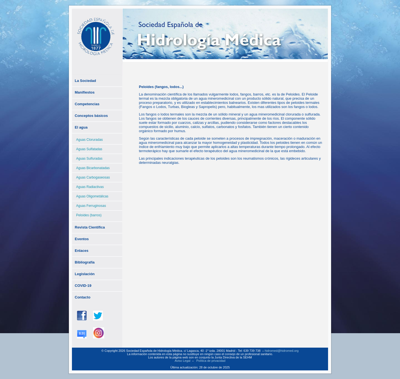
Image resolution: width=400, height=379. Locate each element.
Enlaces (81, 251)
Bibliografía (85, 262)
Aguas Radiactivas (90, 187)
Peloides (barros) (88, 215)
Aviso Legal (183, 360)
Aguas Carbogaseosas (93, 177)
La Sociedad (85, 81)
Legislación (85, 274)
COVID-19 (83, 285)
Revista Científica (90, 227)
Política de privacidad (211, 360)
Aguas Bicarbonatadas (93, 168)
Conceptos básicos (91, 116)
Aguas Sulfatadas (89, 149)
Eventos (82, 239)
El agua (81, 127)
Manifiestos (85, 92)
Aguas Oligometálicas (92, 196)
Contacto (82, 297)
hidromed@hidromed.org (282, 350)
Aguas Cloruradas (89, 140)
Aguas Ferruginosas (91, 206)
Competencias (87, 104)
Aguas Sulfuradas (89, 158)
